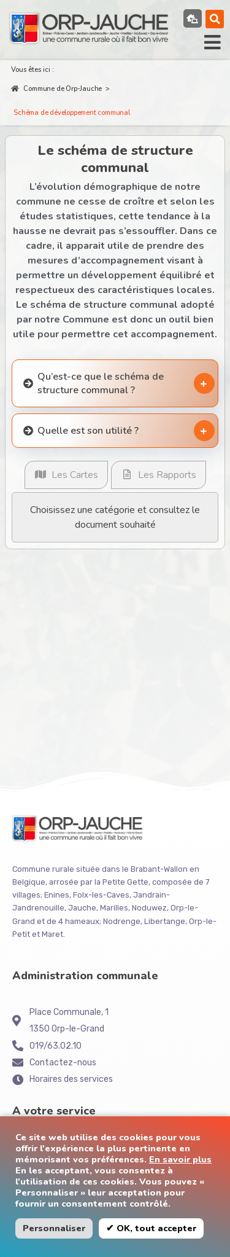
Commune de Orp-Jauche (56, 88)
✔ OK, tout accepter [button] (151, 1228)
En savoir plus (180, 1159)
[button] (214, 19)
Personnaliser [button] (54, 1228)
